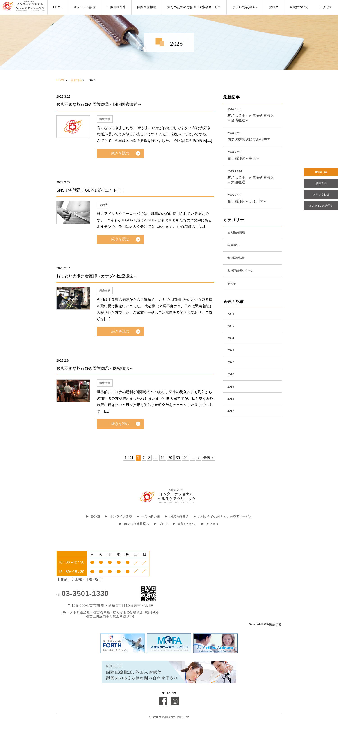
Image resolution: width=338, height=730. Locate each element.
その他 (103, 204)
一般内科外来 (116, 7)
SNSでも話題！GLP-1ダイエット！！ (90, 190)
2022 (232, 376)
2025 (232, 336)
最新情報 (76, 80)
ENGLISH (321, 173)
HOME (57, 7)
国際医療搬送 (146, 7)
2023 (232, 363)
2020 (232, 389)
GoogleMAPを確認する (265, 624)
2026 (232, 323)
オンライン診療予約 (321, 212)
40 (185, 458)
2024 (232, 349)
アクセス (326, 7)
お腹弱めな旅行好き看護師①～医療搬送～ (94, 368)
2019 (232, 402)
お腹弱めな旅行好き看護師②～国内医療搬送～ (99, 104)
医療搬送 (104, 119)
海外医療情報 (238, 263)
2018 (232, 416)
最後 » (208, 458)
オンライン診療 (85, 7)
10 (163, 458)
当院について (299, 7)
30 (178, 458)
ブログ (273, 7)
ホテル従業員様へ (245, 7)
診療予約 (321, 185)
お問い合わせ (321, 199)
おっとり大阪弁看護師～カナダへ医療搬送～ (96, 276)
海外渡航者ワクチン (244, 277)
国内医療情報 (238, 235)
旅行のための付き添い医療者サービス (194, 7)
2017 (232, 429)
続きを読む (120, 153)
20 (170, 458)
